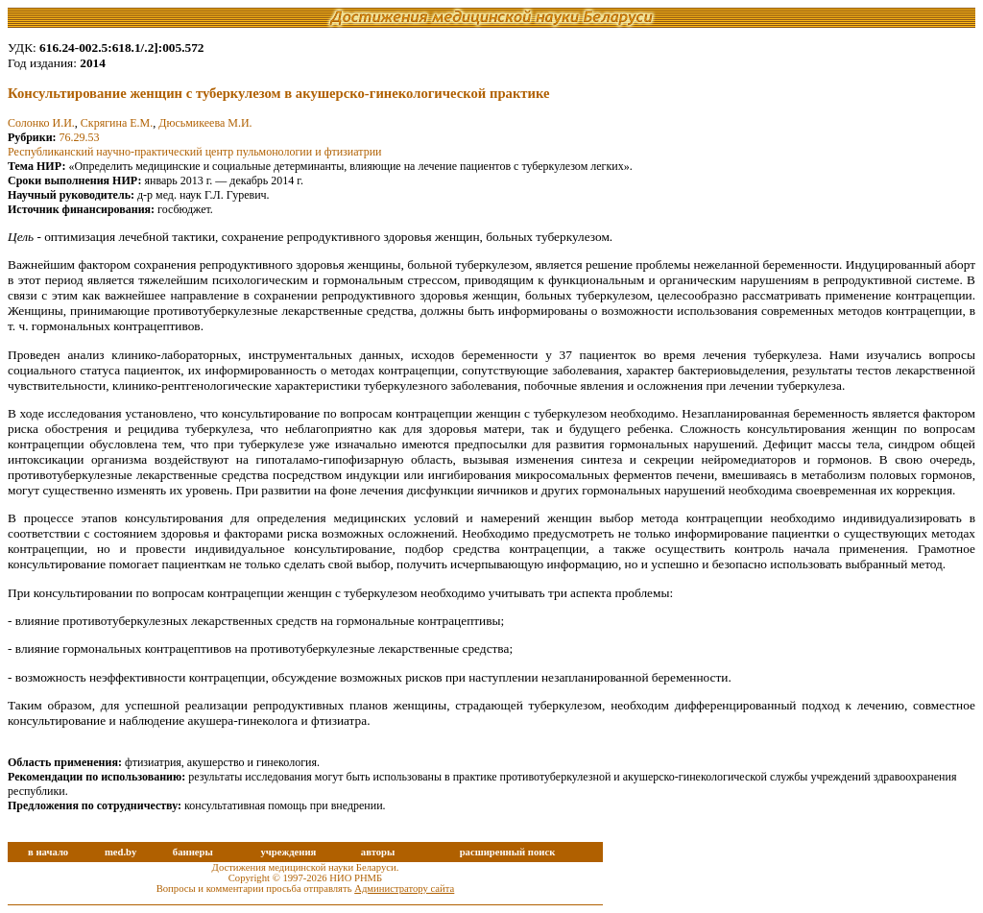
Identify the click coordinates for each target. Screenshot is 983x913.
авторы (378, 852)
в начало (48, 852)
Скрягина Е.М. (117, 123)
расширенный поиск (508, 852)
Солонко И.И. (41, 123)
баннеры (193, 852)
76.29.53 (80, 137)
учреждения (288, 852)
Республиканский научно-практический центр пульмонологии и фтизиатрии (194, 151)
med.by (120, 852)
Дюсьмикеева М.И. (205, 123)
